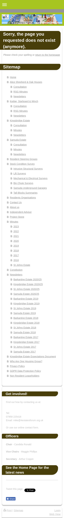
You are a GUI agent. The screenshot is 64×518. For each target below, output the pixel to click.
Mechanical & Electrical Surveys (30, 178)
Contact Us (16, 202)
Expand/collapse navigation (32, 4)
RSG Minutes (20, 91)
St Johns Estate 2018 (24, 327)
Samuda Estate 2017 (24, 351)
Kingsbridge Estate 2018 (26, 322)
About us (14, 207)
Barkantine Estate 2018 (25, 318)
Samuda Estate (18, 139)
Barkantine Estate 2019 (25, 298)
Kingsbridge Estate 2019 (26, 303)
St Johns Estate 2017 (24, 347)
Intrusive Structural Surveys (28, 168)
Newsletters (19, 96)
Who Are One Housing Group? (26, 361)
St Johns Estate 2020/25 (26, 289)
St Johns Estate (21, 265)
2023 (16, 226)
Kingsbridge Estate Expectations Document (33, 356)
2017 (16, 255)
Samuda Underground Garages (30, 188)
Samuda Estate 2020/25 (26, 294)
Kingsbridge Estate (20, 120)
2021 (16, 236)
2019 (16, 245)
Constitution (16, 269)
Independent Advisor (21, 212)
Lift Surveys (19, 173)
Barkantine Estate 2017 (25, 337)
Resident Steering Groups (23, 159)
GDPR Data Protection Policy (25, 371)
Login (57, 510)
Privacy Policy (17, 366)
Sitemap (18, 510)
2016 (16, 260)
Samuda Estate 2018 (24, 332)
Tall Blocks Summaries (25, 192)
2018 (16, 250)
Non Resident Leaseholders (24, 375)
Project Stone (17, 216)
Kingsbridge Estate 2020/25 (28, 284)
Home (13, 77)
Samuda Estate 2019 (24, 313)
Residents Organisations (23, 197)
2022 (16, 231)
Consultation (20, 86)
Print (7, 510)
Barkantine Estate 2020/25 (27, 279)
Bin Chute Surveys (23, 183)
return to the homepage (47, 54)
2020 (16, 241)
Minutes (17, 130)
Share (11, 499)
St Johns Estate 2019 (24, 308)
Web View (55, 514)
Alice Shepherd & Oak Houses (26, 82)
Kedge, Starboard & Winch (24, 101)
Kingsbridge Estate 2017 (26, 342)
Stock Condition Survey (22, 164)
